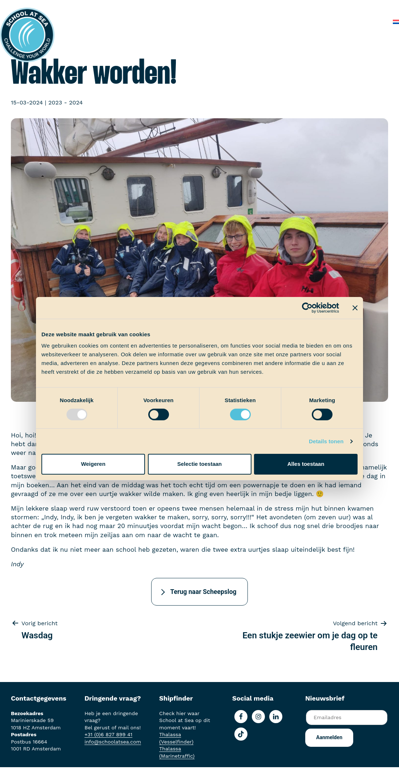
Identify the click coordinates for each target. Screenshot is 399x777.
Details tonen (326, 441)
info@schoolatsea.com (112, 742)
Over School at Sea (307, 7)
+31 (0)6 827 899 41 (108, 734)
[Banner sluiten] (355, 307)
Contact (373, 21)
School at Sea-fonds (242, 7)
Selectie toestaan (199, 464)
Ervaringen (190, 7)
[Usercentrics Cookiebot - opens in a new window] (307, 307)
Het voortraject (107, 7)
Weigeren (93, 464)
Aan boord (151, 7)
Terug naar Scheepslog (203, 591)
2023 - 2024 (65, 102)
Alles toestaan (306, 464)
